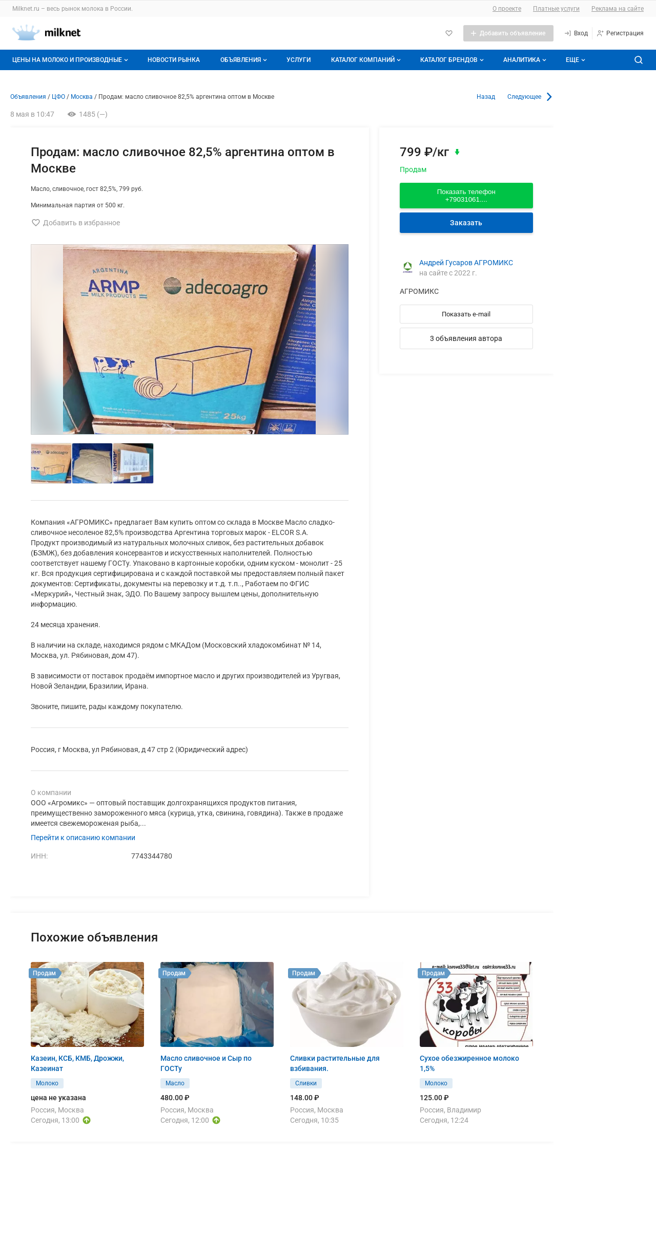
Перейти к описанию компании (83, 837)
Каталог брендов (453, 60)
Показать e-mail (466, 314)
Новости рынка (174, 59)
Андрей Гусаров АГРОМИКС (466, 263)
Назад (486, 96)
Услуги (298, 59)
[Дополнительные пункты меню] (575, 60)
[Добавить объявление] (508, 33)
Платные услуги (556, 8)
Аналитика (525, 60)
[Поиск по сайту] (638, 60)
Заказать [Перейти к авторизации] (466, 223)
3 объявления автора (466, 338)
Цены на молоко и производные (71, 60)
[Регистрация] (620, 33)
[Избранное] (449, 33)
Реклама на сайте (617, 8)
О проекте (507, 8)
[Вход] (576, 33)
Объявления (244, 60)
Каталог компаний (367, 60)
